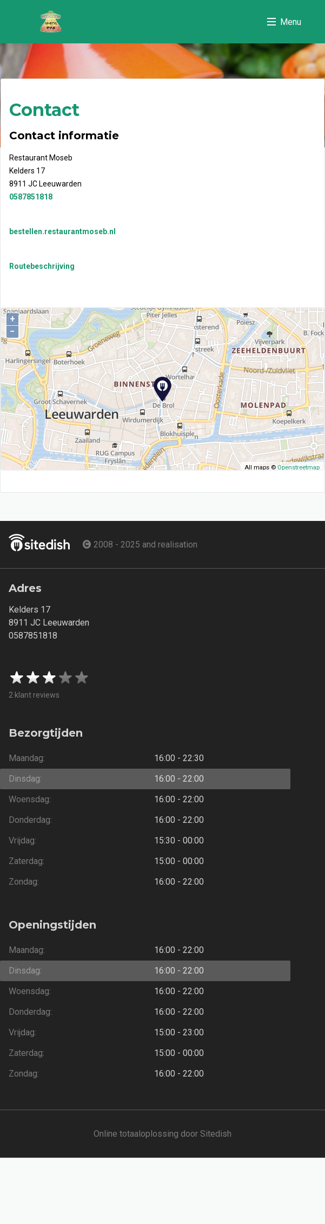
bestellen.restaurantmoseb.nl (62, 231)
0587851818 (30, 196)
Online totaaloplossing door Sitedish (162, 1134)
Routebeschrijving (42, 266)
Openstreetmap (298, 467)
